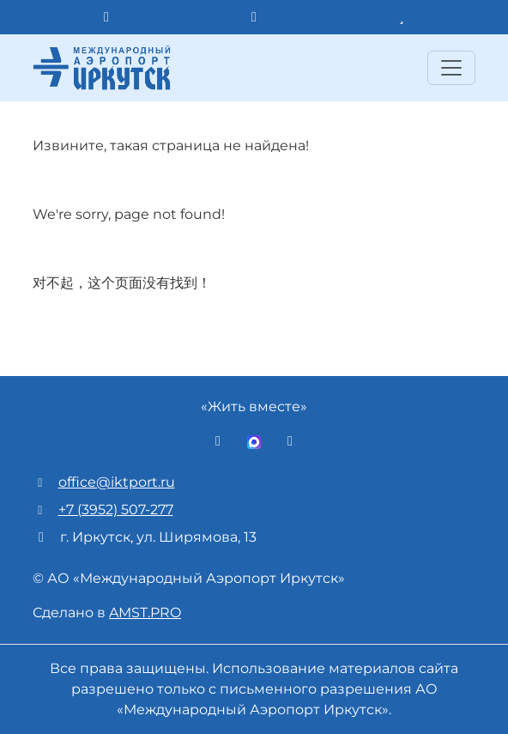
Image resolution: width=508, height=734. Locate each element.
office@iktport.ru (116, 482)
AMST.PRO (145, 612)
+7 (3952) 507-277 (115, 509)
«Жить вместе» (254, 406)
